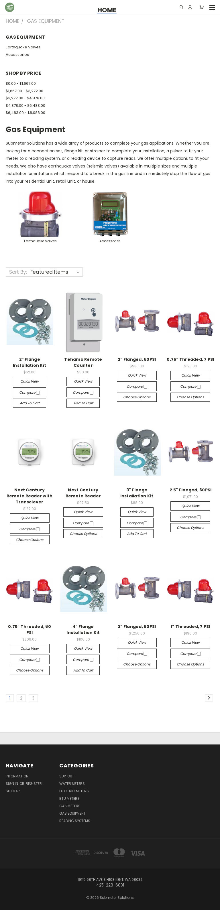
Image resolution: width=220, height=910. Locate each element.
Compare (29, 392)
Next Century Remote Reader (83, 493)
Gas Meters (69, 805)
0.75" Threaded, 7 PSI (190, 359)
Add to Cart (30, 403)
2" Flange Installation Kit (29, 362)
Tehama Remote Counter (83, 362)
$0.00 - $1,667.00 (21, 83)
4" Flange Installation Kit (83, 629)
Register (34, 783)
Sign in (12, 783)
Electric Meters (74, 791)
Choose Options (136, 397)
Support (66, 776)
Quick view (29, 381)
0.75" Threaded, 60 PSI (29, 629)
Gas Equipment (72, 813)
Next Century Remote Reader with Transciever (30, 496)
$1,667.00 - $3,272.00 (24, 91)
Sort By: (18, 272)
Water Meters (72, 783)
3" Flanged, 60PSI (137, 626)
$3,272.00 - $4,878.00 (25, 98)
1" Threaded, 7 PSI (190, 626)
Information (17, 776)
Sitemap (12, 791)
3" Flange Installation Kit (137, 493)
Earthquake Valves (23, 47)
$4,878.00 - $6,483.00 (25, 105)
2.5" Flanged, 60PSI (191, 490)
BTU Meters (69, 798)
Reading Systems (74, 820)
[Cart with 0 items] (202, 7)
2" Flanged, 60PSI (137, 359)
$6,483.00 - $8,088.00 (25, 112)
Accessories (17, 54)
